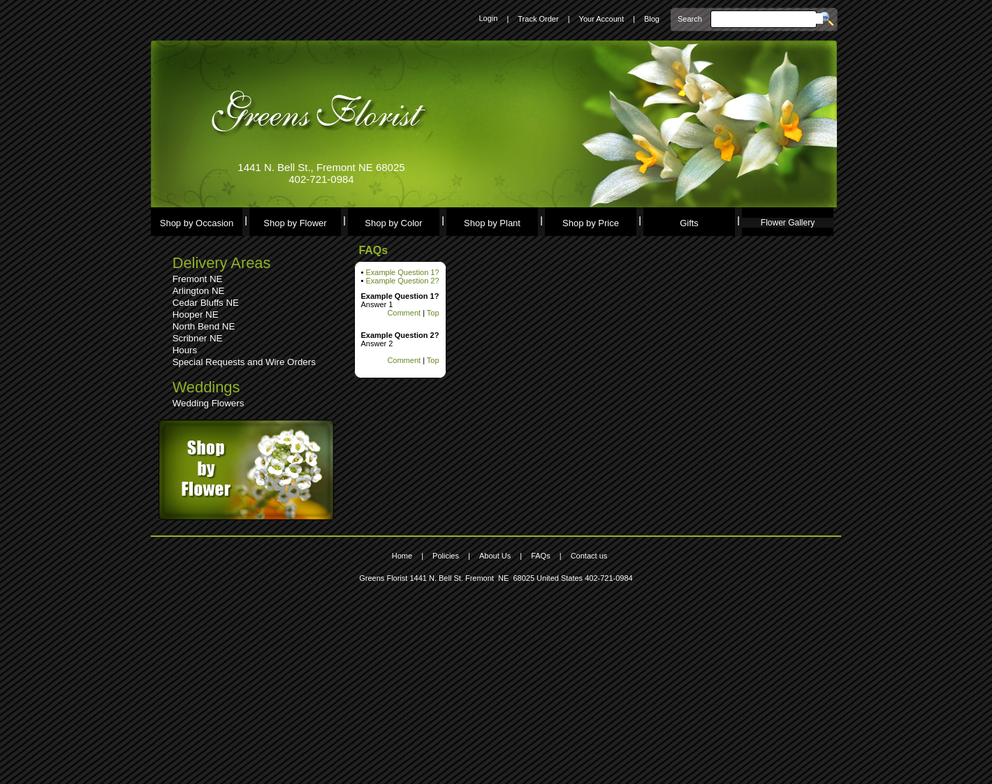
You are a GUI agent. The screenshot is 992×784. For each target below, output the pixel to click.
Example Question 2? (402, 280)
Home (402, 556)
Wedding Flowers (209, 403)
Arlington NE (199, 291)
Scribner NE (198, 338)
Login (488, 18)
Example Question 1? (402, 272)
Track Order (538, 19)
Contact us (589, 556)
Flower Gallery (788, 223)
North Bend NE (204, 326)
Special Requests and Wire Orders (244, 362)
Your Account (601, 19)
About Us (495, 556)
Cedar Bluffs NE (206, 302)
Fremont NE (198, 279)
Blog (651, 19)
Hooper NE (196, 314)
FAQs (540, 556)
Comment (404, 313)
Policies (445, 556)
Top (433, 313)
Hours (185, 350)
